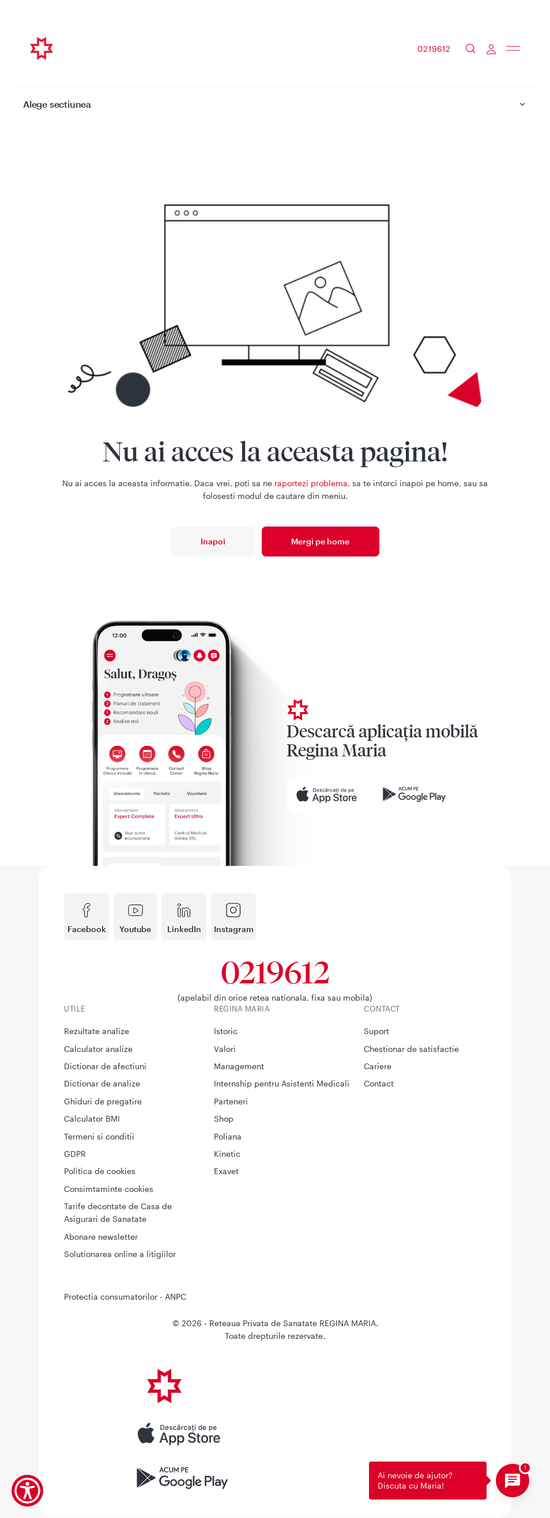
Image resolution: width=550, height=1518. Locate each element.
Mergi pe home (320, 541)
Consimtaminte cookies (108, 1189)
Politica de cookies (99, 1171)
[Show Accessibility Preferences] (27, 1490)
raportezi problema (311, 483)
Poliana (228, 1136)
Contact (379, 1083)
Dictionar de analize (102, 1083)
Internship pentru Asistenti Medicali (281, 1083)
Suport (376, 1031)
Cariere (377, 1066)
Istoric (226, 1031)
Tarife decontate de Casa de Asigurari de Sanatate (118, 1212)
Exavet (226, 1171)
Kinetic (227, 1154)
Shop (223, 1118)
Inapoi (213, 541)
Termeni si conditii (99, 1136)
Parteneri (231, 1101)
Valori (225, 1049)
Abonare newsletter (101, 1236)
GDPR (75, 1154)
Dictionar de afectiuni (105, 1066)
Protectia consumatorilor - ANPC (125, 1296)
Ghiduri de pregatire (103, 1101)
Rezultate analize (96, 1031)
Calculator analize (98, 1049)
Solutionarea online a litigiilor (120, 1254)
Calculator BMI (92, 1118)
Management (239, 1066)
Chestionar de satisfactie (411, 1049)
